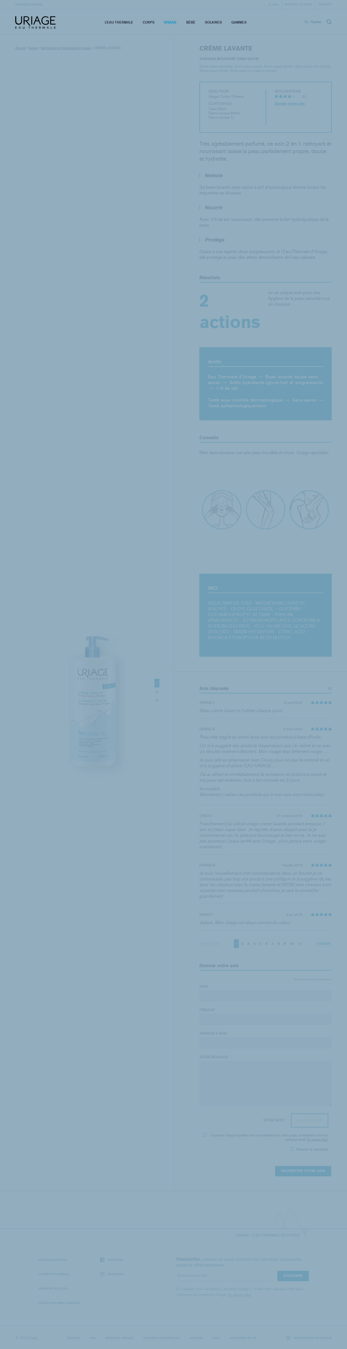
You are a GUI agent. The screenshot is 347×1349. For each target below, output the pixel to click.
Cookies (196, 1338)
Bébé (190, 22)
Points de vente (299, 4)
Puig (216, 1338)
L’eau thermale (119, 22)
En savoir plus (317, 1140)
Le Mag (273, 4)
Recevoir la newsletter (309, 1149)
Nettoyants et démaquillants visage (66, 48)
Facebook (111, 1260)
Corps (149, 22)
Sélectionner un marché (309, 1337)
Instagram (111, 1274)
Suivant (324, 943)
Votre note (274, 1120)
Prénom (207, 1010)
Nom (204, 986)
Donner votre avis (290, 104)
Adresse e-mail (213, 1034)
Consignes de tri (242, 1338)
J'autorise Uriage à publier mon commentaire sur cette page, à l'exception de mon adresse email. (265, 1137)
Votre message (214, 1057)
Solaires (213, 22)
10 (292, 943)
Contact (325, 4)
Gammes (239, 22)
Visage (170, 22)
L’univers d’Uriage (29, 4)
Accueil (20, 48)
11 (300, 943)
